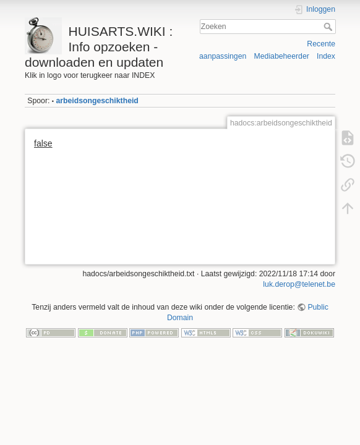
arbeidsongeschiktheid (97, 100)
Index (326, 56)
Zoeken (329, 26)
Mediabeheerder (281, 56)
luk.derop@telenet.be (299, 284)
